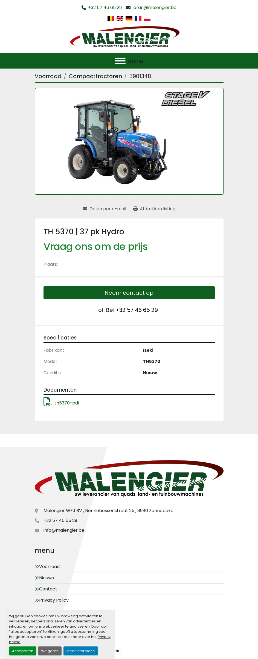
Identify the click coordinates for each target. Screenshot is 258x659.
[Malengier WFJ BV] (129, 479)
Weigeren (50, 651)
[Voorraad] (48, 76)
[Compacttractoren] (95, 76)
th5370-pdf (62, 403)
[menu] (120, 61)
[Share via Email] (104, 209)
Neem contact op (129, 293)
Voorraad (49, 566)
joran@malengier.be (154, 7)
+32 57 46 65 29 (105, 7)
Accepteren (22, 651)
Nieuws (46, 578)
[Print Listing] (154, 209)
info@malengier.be (64, 530)
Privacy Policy (54, 600)
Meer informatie (80, 651)
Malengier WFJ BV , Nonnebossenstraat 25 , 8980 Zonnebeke (108, 510)
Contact (48, 589)
